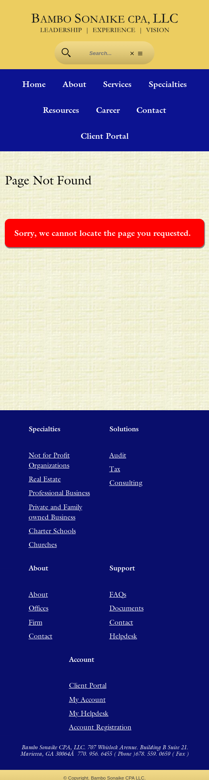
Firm (35, 622)
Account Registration (100, 727)
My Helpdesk (89, 713)
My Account (87, 699)
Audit (117, 455)
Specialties (167, 84)
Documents (126, 608)
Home (34, 84)
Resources (61, 110)
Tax (114, 469)
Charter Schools (52, 531)
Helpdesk (123, 636)
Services (117, 84)
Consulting (125, 483)
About (74, 84)
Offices (38, 608)
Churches (43, 544)
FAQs (117, 594)
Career (108, 110)
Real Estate (45, 479)
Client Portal (105, 136)
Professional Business (59, 493)
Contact (151, 110)
